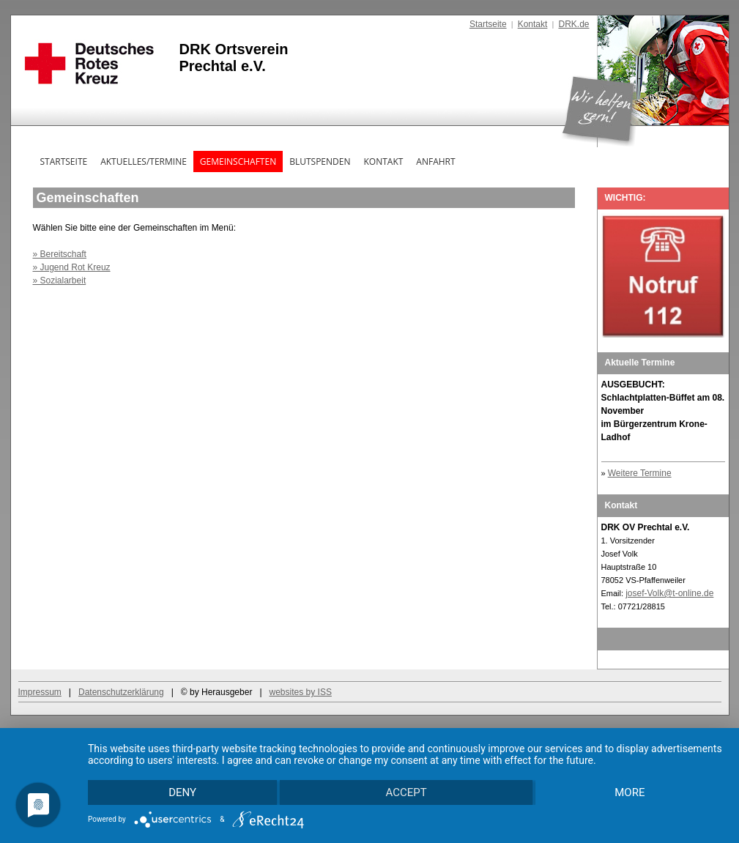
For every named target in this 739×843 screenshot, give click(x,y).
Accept (405, 792)
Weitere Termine (640, 473)
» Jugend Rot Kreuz (72, 267)
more (629, 792)
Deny (182, 792)
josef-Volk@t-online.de (669, 593)
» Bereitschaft (59, 254)
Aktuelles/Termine (143, 161)
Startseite (488, 24)
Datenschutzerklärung (121, 692)
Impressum (40, 692)
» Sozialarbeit (59, 280)
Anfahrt (435, 161)
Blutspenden (319, 161)
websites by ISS (301, 692)
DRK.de (573, 24)
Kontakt (533, 24)
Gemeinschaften (238, 161)
